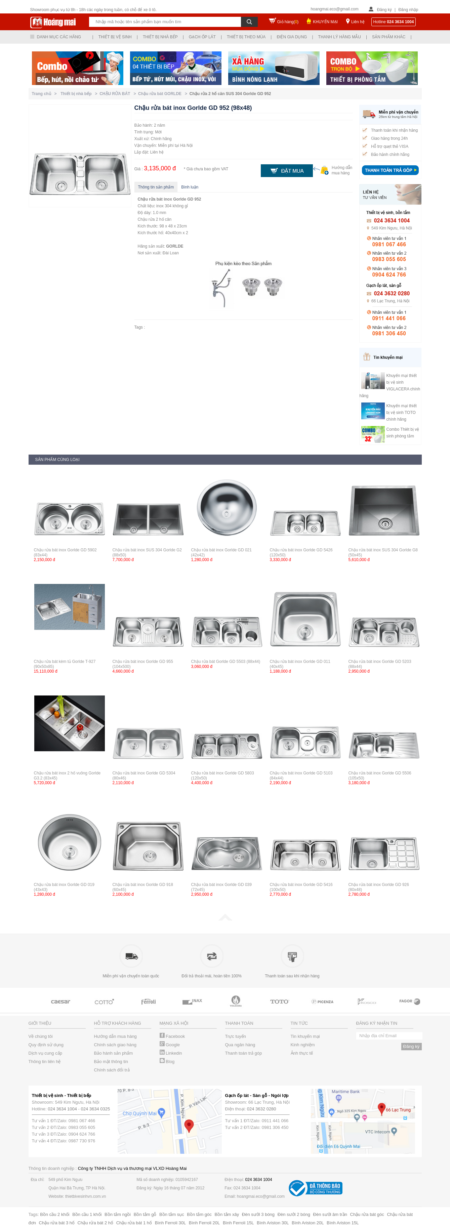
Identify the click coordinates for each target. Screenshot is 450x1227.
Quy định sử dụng (46, 1044)
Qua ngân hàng (240, 1044)
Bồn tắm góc (199, 1214)
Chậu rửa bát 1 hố (134, 1222)
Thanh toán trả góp (243, 1053)
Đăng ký (384, 9)
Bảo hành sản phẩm (113, 1053)
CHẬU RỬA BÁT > (118, 93)
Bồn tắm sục (171, 1214)
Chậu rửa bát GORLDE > (164, 93)
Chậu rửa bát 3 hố (57, 1222)
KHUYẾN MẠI (325, 21)
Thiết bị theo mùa (246, 37)
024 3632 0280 (261, 1108)
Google (170, 1044)
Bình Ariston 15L (343, 1222)
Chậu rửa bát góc (367, 1214)
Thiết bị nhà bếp (160, 37)
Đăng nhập (408, 9)
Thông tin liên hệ (45, 1061)
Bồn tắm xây (226, 1214)
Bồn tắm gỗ (145, 1214)
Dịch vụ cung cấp (45, 1053)
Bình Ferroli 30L (170, 1222)
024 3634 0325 (95, 1108)
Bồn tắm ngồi (118, 1214)
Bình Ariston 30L (273, 1222)
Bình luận (189, 187)
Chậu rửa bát (150, 199)
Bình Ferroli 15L (238, 1222)
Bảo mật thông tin (111, 1061)
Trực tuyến (235, 1036)
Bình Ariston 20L (308, 1222)
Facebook (172, 1036)
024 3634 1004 (62, 1108)
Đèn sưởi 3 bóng (258, 1214)
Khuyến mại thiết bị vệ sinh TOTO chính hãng (401, 413)
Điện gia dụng (292, 37)
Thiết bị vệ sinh (115, 37)
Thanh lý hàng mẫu (339, 37)
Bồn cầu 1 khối (86, 1214)
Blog (167, 1061)
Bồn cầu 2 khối (54, 1214)
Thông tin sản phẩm (156, 187)
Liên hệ (358, 21)
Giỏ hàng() (288, 21)
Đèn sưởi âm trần (330, 1214)
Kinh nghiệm (303, 1044)
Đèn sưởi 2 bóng (294, 1214)
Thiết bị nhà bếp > (79, 93)
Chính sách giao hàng (115, 1044)
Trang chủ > (45, 93)
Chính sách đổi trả (112, 1069)
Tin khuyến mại (305, 1036)
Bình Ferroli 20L (204, 1222)
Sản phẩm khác (388, 37)
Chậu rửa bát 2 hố (95, 1222)
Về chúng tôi (41, 1036)
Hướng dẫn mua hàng (115, 1036)
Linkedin (171, 1053)
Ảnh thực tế (302, 1053)
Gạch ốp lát (202, 37)
